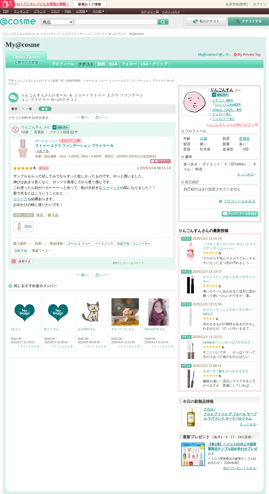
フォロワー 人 (223, 119)
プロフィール (62, 64)
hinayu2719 (152, 329)
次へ (99, 117)
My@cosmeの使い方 (213, 55)
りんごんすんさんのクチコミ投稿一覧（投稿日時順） (50, 80)
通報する (21, 261)
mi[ (13, 329)
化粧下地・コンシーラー (133, 243)
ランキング (21, 11)
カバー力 (20, 199)
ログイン (259, 4)
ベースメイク (104, 243)
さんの (232, 125)
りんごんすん (32, 127)
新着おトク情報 (89, 4)
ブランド (40, 11)
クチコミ (86, 64)
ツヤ (106, 188)
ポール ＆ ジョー (46, 141)
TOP (6, 11)
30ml (23, 226)
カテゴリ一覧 (150, 11)
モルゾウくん (119, 329)
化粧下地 (43, 151)
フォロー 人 (221, 114)
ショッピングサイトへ (160, 161)
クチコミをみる (27, 346)
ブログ (55, 11)
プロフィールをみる (239, 201)
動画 (101, 64)
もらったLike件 (228, 105)
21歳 (203, 138)
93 (72, 132)
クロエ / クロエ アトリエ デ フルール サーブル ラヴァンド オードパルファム (230, 414)
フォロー (129, 64)
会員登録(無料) (237, 4)
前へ (85, 117)
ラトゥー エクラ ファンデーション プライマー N (74, 146)
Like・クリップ (154, 64)
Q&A (68, 11)
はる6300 (84, 329)
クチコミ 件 (222, 100)
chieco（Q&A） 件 (227, 110)
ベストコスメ (171, 11)
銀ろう (48, 329)
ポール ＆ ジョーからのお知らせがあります (70, 141)
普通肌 (244, 138)
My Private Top (249, 55)
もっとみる (245, 174)
